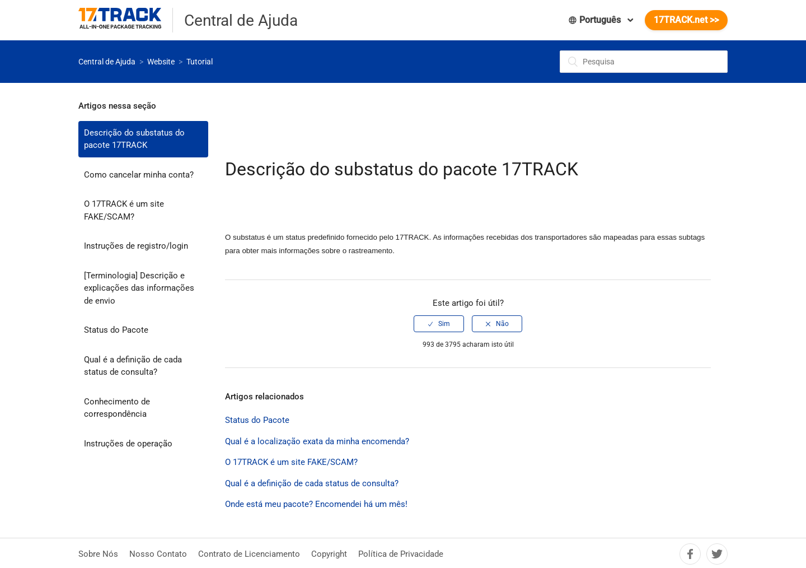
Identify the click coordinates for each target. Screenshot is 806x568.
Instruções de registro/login (136, 246)
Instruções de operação (128, 444)
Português (595, 20)
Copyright (329, 554)
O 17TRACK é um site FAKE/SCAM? (124, 210)
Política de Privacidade (400, 554)
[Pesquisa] (644, 61)
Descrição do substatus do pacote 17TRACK (134, 139)
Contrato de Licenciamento (249, 554)
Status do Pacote (116, 330)
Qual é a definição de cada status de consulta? (133, 366)
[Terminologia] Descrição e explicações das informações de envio (139, 288)
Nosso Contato (158, 554)
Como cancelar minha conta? (139, 175)
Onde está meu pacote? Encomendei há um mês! (316, 504)
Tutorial (199, 61)
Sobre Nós (98, 554)
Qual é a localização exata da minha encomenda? (317, 441)
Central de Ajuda (106, 61)
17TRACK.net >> (686, 20)
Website (161, 61)
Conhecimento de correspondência (117, 408)
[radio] (439, 323)
